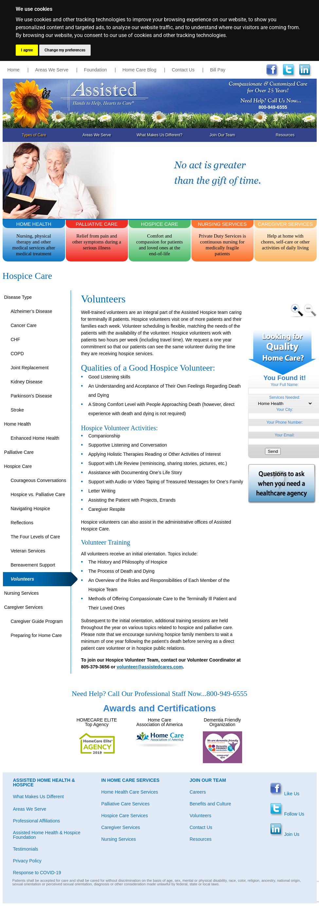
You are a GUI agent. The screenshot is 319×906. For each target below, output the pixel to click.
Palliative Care (19, 452)
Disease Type (18, 297)
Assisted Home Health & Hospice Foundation (46, 835)
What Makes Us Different (38, 796)
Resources (285, 135)
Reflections (22, 522)
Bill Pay (217, 69)
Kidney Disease (27, 381)
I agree (27, 50)
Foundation (95, 69)
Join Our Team (222, 135)
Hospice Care (18, 466)
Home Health (17, 424)
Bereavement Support (33, 565)
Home (14, 69)
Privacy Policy (27, 860)
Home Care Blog (139, 69)
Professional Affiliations (36, 820)
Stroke (17, 410)
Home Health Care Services (129, 792)
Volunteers (22, 579)
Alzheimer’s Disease (31, 311)
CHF (15, 339)
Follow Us (287, 814)
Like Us (285, 793)
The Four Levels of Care (35, 536)
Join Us (285, 834)
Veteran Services (28, 550)
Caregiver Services (23, 607)
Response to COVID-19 (37, 872)
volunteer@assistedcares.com (149, 666)
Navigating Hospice (30, 508)
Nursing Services (21, 593)
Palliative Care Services (125, 803)
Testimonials (25, 849)
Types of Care (34, 135)
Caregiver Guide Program (37, 621)
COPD (17, 353)
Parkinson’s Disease (31, 395)
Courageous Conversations (38, 480)
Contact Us (183, 69)
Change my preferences (64, 50)
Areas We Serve (51, 69)
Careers (198, 792)
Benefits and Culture (210, 803)
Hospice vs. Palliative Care (38, 494)
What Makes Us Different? (160, 135)
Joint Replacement (30, 367)
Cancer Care (24, 325)
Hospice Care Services (124, 815)
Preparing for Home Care (36, 635)
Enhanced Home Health (35, 438)
